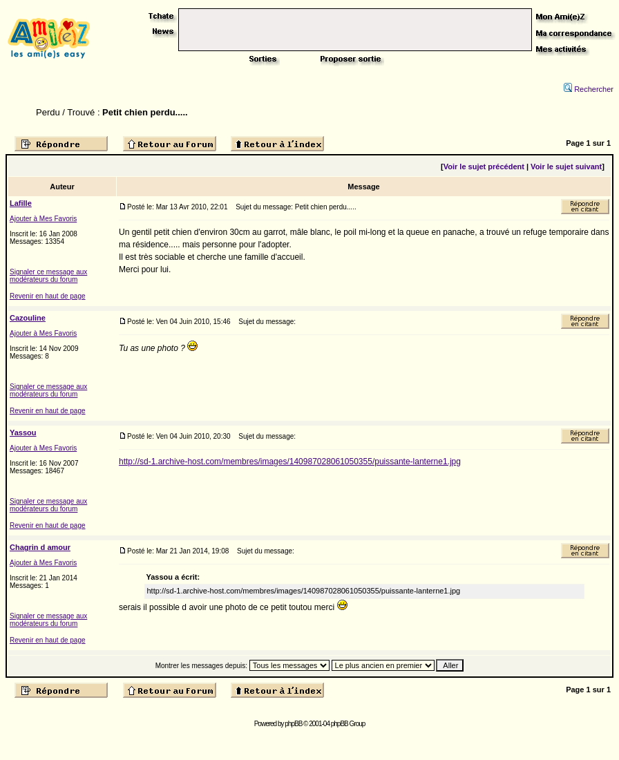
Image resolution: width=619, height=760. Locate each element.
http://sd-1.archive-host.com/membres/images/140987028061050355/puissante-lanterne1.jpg (290, 461)
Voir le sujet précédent (484, 166)
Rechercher (588, 89)
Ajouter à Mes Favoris (43, 218)
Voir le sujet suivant (566, 166)
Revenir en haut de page (48, 296)
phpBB (293, 724)
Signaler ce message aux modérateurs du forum (48, 275)
